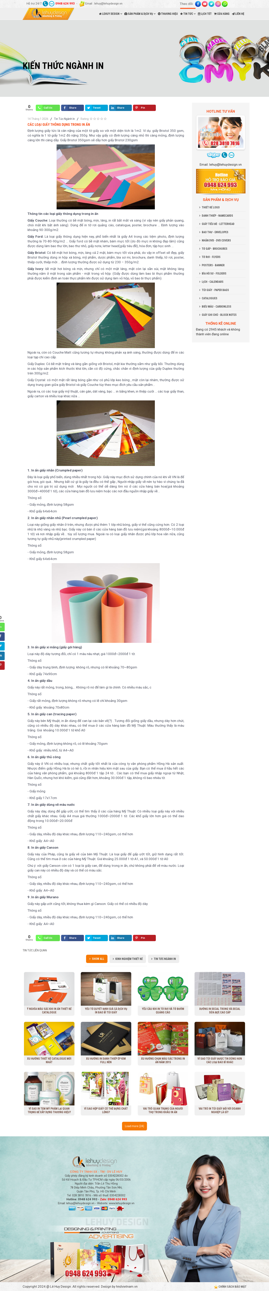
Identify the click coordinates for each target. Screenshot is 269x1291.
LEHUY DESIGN (109, 13)
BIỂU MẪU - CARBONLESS (216, 306)
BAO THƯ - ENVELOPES (215, 232)
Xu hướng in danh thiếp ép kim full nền (106, 1060)
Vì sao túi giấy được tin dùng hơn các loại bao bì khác (220, 1060)
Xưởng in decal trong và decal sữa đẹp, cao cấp (219, 1010)
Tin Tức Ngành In (64, 118)
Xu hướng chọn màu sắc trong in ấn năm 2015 (163, 1060)
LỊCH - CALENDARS (212, 281)
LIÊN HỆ (238, 13)
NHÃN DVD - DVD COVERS (216, 240)
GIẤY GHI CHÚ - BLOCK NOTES (219, 314)
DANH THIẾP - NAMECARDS (217, 215)
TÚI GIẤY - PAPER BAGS (215, 290)
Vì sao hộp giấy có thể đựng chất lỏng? (106, 1110)
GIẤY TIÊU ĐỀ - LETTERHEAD (218, 223)
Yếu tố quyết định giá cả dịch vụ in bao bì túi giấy (106, 1010)
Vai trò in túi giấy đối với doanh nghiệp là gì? (220, 1110)
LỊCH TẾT (205, 13)
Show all (98, 958)
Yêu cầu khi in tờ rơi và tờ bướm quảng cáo (163, 1010)
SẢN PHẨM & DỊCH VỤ (138, 13)
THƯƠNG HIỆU (168, 13)
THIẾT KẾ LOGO (211, 207)
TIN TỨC (186, 13)
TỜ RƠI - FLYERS (211, 257)
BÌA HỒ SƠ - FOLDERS (214, 273)
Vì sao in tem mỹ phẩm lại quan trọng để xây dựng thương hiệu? (49, 1110)
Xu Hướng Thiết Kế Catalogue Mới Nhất (49, 1060)
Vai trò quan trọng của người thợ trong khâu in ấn (163, 1110)
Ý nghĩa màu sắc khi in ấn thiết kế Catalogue (49, 1010)
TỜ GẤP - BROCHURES (214, 248)
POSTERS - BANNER (213, 265)
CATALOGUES (209, 298)
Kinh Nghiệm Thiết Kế (129, 958)
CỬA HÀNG (222, 13)
